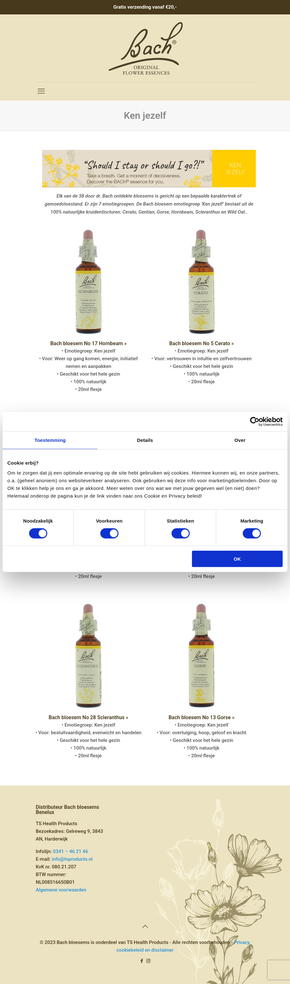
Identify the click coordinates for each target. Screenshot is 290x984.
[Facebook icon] (141, 961)
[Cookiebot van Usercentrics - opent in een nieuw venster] (255, 421)
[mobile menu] (41, 91)
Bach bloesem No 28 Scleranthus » (88, 717)
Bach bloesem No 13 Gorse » (202, 717)
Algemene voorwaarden (61, 890)
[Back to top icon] (145, 926)
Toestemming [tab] (50, 440)
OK (237, 559)
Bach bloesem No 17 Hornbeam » (88, 343)
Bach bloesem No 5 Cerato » (201, 343)
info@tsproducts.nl (72, 859)
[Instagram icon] (148, 961)
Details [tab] (145, 440)
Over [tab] (240, 440)
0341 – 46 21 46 (70, 851)
